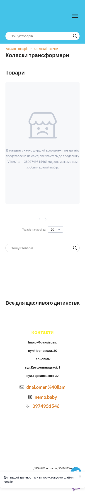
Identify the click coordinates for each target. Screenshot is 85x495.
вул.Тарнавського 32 (43, 376)
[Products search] (42, 36)
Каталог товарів (16, 49)
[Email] (21, 387)
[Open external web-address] (30, 397)
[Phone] (28, 406)
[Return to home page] (24, 16)
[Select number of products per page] (55, 229)
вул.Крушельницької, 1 (42, 367)
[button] (75, 36)
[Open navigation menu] (75, 15)
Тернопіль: (42, 359)
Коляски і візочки (46, 49)
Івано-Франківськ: (42, 342)
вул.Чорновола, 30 (42, 351)
